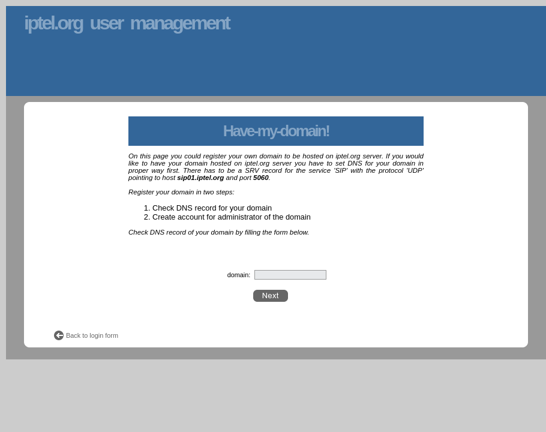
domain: (239, 274)
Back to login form (92, 335)
